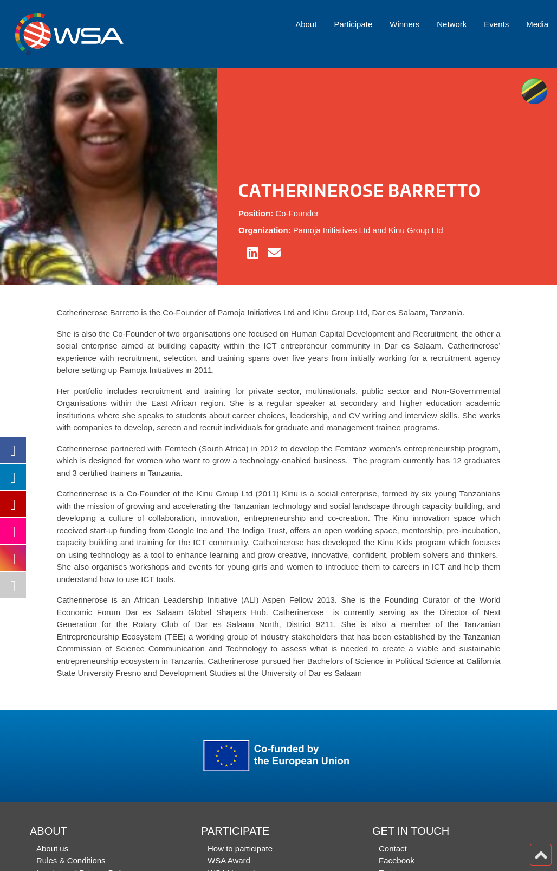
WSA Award (229, 860)
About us (52, 848)
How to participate (240, 848)
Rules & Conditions (71, 860)
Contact (393, 848)
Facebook (396, 860)
